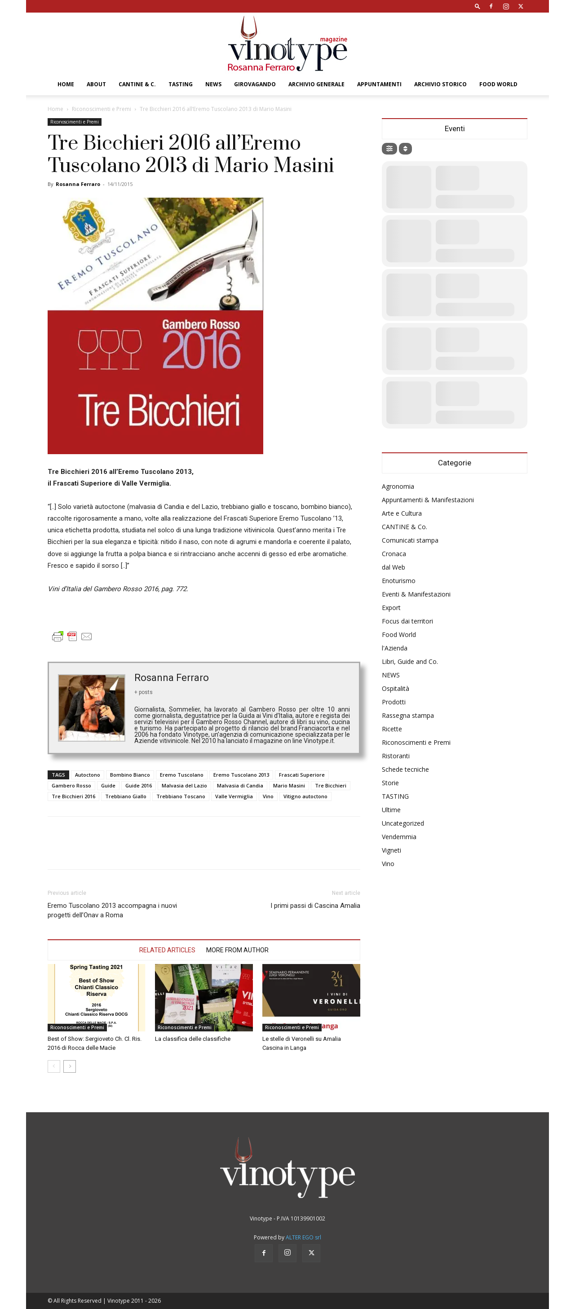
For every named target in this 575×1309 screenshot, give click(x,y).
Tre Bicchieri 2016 (73, 796)
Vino (268, 796)
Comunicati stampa (410, 540)
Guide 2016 (138, 785)
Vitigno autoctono (305, 796)
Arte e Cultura (402, 513)
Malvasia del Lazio (184, 785)
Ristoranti (396, 756)
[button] (477, 6)
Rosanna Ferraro (78, 184)
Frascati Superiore (302, 774)
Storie (390, 782)
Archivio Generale (316, 84)
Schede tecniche (405, 769)
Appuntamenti (379, 84)
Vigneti (391, 850)
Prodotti (394, 702)
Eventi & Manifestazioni (416, 594)
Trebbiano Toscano (180, 796)
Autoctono (87, 774)
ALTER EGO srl (303, 1237)
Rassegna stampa (408, 715)
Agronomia (398, 486)
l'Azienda (394, 648)
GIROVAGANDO (255, 84)
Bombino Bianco (130, 774)
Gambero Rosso (71, 785)
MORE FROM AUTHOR (237, 950)
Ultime (391, 809)
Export (391, 607)
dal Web (393, 567)
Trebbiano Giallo (125, 796)
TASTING (180, 84)
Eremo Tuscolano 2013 (241, 774)
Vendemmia (399, 836)
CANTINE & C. (137, 84)
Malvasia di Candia (240, 785)
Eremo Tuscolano (181, 774)
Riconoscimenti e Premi (101, 109)
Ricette (392, 729)
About (96, 84)
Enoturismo (399, 580)
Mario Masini (289, 785)
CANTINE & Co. (404, 526)
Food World (498, 84)
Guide (108, 785)
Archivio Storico (440, 84)
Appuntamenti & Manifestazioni (428, 499)
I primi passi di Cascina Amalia (315, 906)
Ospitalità (395, 688)
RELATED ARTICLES (167, 950)
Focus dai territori (407, 621)
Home (66, 84)
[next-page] (69, 1066)
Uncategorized (403, 823)
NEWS (213, 84)
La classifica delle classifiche (192, 1038)
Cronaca (394, 553)
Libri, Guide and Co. (410, 661)
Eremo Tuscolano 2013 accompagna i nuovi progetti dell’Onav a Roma (112, 910)
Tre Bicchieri (330, 785)
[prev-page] (54, 1066)
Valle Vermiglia (234, 796)
